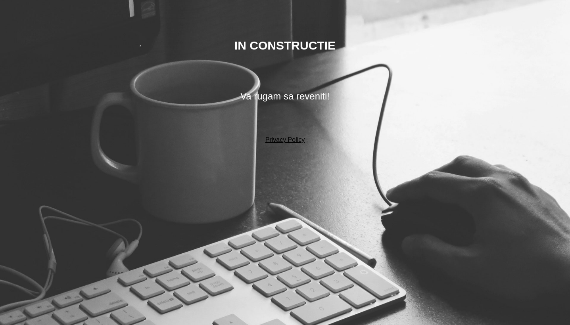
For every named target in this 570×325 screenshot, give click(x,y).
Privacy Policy (285, 139)
